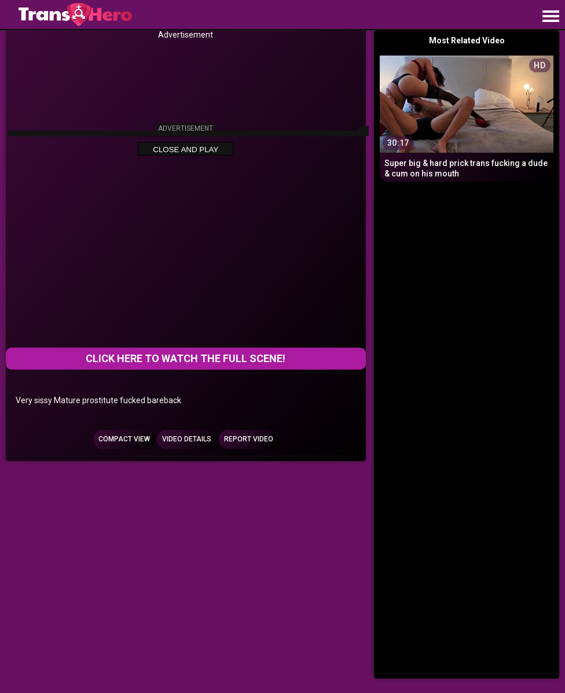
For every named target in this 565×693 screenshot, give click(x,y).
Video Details (186, 439)
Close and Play (185, 149)
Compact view (124, 439)
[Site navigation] (550, 17)
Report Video (248, 439)
